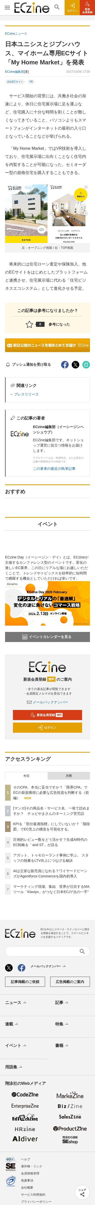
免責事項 (27, 1180)
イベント (16, 1045)
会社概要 (27, 1187)
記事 (62, 1002)
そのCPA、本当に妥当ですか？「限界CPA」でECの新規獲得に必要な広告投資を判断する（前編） (51, 792)
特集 (62, 1024)
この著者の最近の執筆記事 (54, 468)
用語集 (14, 1067)
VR (31, 81)
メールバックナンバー (47, 702)
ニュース (16, 1002)
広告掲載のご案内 (70, 982)
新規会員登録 (46, 715)
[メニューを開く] (7, 7)
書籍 (62, 1045)
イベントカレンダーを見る (46, 637)
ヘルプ (25, 1159)
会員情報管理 (30, 1173)
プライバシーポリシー (36, 1201)
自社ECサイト (15, 81)
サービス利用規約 (33, 1194)
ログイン (46, 727)
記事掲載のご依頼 (25, 982)
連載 (12, 1024)
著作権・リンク (31, 1166)
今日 (26, 776)
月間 (69, 776)
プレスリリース (26, 394)
